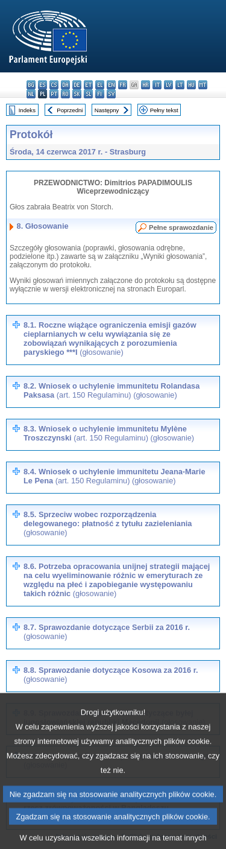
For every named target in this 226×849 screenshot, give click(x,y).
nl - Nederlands (31, 93)
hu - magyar (191, 84)
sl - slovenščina (88, 93)
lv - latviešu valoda (168, 84)
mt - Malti (202, 84)
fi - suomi (99, 93)
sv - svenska (111, 93)
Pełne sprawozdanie (181, 227)
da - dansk (65, 84)
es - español (42, 84)
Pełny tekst (164, 110)
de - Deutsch (76, 84)
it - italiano (157, 84)
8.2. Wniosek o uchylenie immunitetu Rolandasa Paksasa (111, 390)
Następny (107, 110)
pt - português (53, 93)
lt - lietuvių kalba (179, 84)
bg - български (31, 84)
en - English (111, 84)
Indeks (27, 110)
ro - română (65, 93)
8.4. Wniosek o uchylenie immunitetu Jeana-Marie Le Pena (115, 476)
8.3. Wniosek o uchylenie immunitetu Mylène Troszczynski (109, 433)
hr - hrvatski (145, 84)
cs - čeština (53, 84)
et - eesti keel (88, 84)
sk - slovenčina (76, 93)
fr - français (122, 84)
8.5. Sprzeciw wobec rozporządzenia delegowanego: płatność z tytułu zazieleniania (108, 523)
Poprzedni (70, 110)
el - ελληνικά (99, 84)
